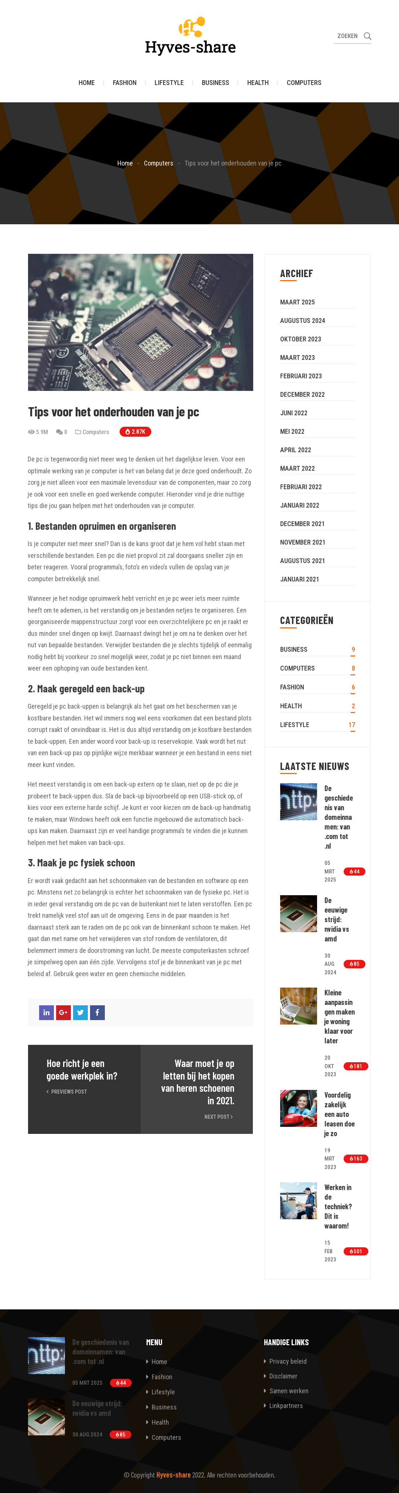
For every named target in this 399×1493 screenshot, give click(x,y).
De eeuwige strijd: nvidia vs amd (336, 919)
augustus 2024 (302, 320)
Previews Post (67, 1092)
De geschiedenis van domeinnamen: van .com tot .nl (338, 817)
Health (258, 83)
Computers (304, 83)
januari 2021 (299, 579)
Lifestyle (169, 83)
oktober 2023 (300, 339)
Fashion (125, 83)
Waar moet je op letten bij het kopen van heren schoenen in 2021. (197, 1082)
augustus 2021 (302, 561)
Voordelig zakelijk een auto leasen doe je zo (339, 1114)
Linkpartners (283, 1406)
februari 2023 (301, 376)
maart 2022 (297, 468)
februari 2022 (301, 487)
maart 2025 (297, 302)
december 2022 (302, 394)
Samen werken (286, 1391)
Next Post (219, 1117)
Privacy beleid (285, 1361)
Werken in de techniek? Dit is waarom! (338, 1206)
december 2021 (302, 524)
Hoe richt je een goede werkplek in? (82, 1069)
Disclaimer (280, 1376)
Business (215, 83)
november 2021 (303, 542)
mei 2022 (292, 431)
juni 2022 (293, 413)
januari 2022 (299, 505)
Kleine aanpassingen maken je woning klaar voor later (339, 1016)
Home (87, 83)
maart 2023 (297, 357)
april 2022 (295, 450)
